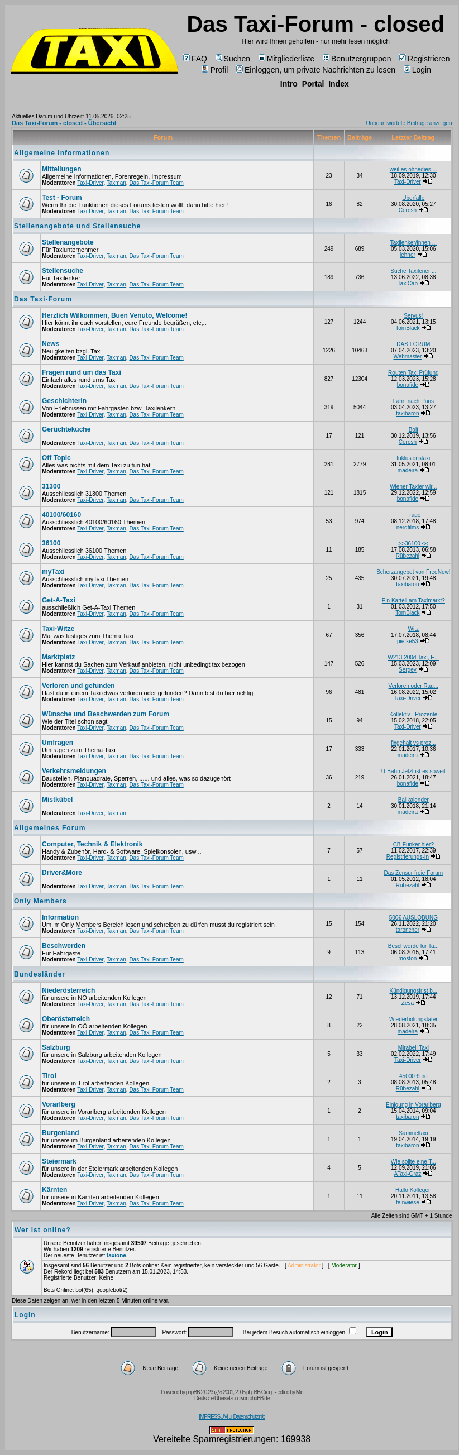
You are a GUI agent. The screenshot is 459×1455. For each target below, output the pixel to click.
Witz (413, 629)
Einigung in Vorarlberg (413, 1105)
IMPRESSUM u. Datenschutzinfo (232, 1417)
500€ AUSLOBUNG (413, 918)
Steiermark (59, 1161)
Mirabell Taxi (413, 1048)
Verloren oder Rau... (414, 686)
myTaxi (53, 572)
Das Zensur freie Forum (413, 873)
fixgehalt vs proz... (413, 743)
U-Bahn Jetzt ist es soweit (413, 771)
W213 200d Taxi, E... (413, 657)
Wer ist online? (43, 1230)
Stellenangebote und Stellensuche (77, 226)
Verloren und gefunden (78, 686)
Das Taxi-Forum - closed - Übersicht (64, 122)
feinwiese (407, 1202)
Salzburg (56, 1047)
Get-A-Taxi (58, 600)
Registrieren (424, 58)
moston (408, 958)
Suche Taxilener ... (413, 271)
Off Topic (56, 458)
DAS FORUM (413, 344)
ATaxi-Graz (408, 1174)
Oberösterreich (66, 1019)
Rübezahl (407, 556)
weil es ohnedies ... (413, 169)
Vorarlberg (58, 1104)
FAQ (195, 58)
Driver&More (62, 873)
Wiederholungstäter (413, 1019)
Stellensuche (62, 271)
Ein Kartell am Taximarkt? (413, 600)
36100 (51, 543)
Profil (215, 69)
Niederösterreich (68, 990)
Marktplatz (58, 657)
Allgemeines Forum (49, 828)
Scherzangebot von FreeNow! (413, 572)
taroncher (407, 930)
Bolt (413, 430)
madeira (408, 470)
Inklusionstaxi (413, 458)
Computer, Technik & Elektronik (92, 844)
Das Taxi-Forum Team (156, 183)
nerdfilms (407, 527)
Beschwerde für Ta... (413, 946)
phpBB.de (259, 1398)
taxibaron (407, 413)
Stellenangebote (68, 242)
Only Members (40, 901)
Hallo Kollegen (413, 1190)
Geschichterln (64, 401)
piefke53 (407, 641)
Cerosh (408, 210)
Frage (413, 515)
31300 (51, 486)
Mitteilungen (62, 169)
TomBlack (407, 328)
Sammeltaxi (413, 1133)
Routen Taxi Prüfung (413, 373)
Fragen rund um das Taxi (81, 372)
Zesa (407, 1003)
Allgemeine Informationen (61, 153)
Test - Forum (62, 198)
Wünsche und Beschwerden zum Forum (105, 714)
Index (338, 83)
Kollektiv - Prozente (413, 714)
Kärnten (54, 1190)
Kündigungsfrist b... (414, 991)
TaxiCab (408, 283)
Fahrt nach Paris (413, 401)
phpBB (193, 1392)
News (50, 344)
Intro (289, 83)
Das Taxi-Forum (43, 299)
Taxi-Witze (58, 629)
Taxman (116, 183)
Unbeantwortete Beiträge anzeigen (409, 123)
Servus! (413, 316)
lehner (407, 255)
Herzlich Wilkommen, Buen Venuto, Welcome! (114, 315)
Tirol (49, 1076)
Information (60, 917)
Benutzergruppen (357, 58)
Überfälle (413, 198)
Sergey (408, 670)
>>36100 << (413, 543)
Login (417, 69)
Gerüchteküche (66, 429)
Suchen (233, 58)
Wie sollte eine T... (413, 1162)
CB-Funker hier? (413, 844)
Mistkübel (57, 799)
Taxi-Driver (90, 183)
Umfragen (57, 742)
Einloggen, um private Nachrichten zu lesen (315, 69)
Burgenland (60, 1133)
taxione (116, 1255)
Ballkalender (413, 800)
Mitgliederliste (287, 58)
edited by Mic (290, 1392)
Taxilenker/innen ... (413, 243)
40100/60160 (61, 515)
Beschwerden (63, 946)
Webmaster (407, 356)
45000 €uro (413, 1076)
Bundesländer (39, 974)
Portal (313, 83)
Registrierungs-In (407, 857)
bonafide (407, 385)
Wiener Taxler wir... (413, 487)
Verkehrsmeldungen (74, 771)
